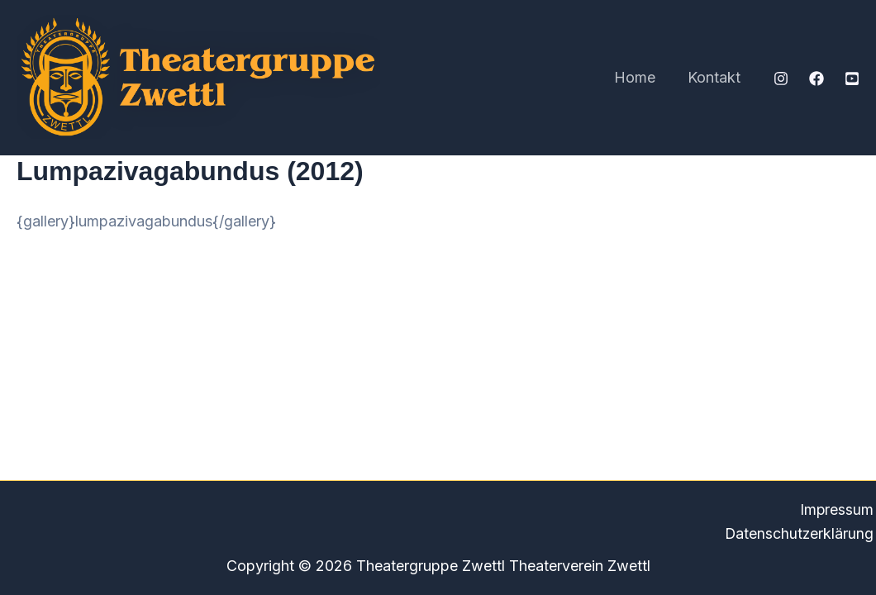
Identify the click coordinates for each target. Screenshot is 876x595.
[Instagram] (781, 78)
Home (638, 77)
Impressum (839, 508)
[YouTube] (852, 78)
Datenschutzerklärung (801, 533)
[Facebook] (816, 78)
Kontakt (715, 77)
